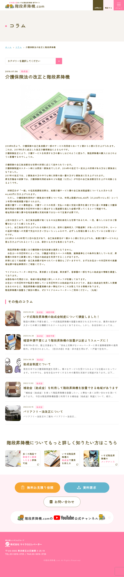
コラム (18, 47)
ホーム (8, 47)
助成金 (24, 71)
